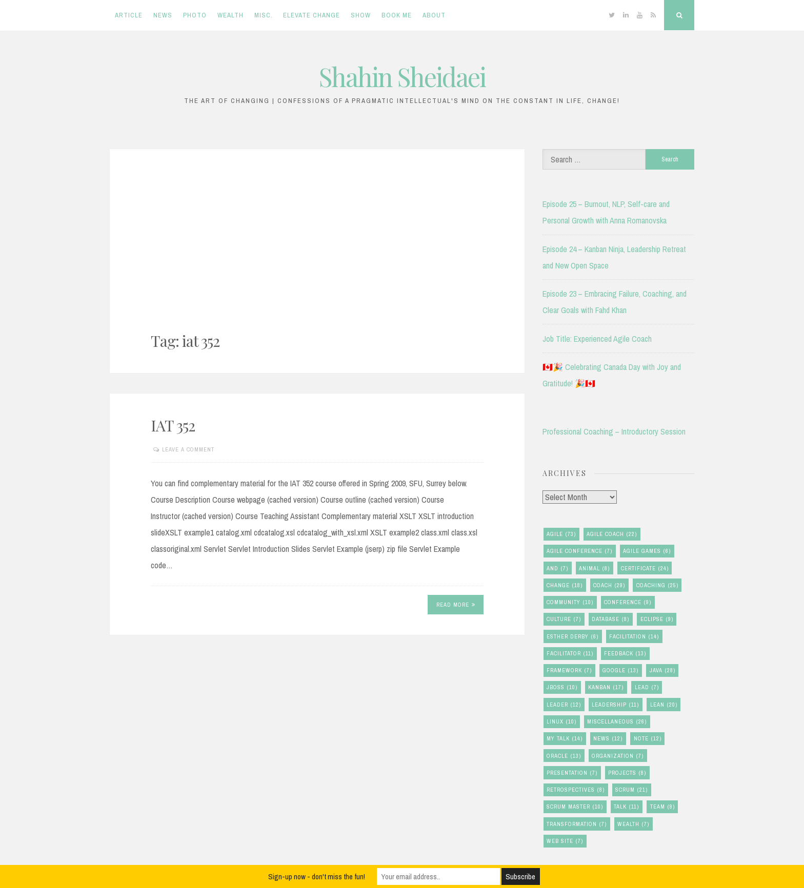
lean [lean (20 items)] (663, 704)
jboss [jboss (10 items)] (562, 687)
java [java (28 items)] (662, 670)
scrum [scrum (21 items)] (631, 790)
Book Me (396, 15)
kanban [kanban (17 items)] (606, 687)
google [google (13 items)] (620, 670)
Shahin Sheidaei (402, 76)
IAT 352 (173, 425)
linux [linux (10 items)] (561, 721)
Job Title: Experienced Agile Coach (597, 338)
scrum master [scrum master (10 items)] (575, 806)
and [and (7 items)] (557, 568)
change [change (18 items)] (564, 585)
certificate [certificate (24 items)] (645, 568)
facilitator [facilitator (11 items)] (570, 653)
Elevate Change (311, 15)
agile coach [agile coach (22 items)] (612, 534)
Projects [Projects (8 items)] (627, 773)
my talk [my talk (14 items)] (564, 738)
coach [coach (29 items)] (609, 585)
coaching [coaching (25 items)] (657, 585)
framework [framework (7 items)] (569, 670)
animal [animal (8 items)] (594, 568)
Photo (195, 15)
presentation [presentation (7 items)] (572, 773)
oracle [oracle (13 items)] (564, 756)
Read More (455, 604)
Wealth (230, 15)
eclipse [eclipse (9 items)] (656, 619)
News (162, 15)
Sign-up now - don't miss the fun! (316, 876)
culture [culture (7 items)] (564, 619)
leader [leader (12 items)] (564, 704)
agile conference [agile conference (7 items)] (579, 551)
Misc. (263, 15)
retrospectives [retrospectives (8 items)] (576, 790)
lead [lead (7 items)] (647, 687)
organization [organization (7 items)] (618, 756)
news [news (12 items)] (607, 738)
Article (129, 15)
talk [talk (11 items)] (626, 806)
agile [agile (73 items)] (561, 534)
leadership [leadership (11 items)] (615, 704)
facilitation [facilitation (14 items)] (634, 636)
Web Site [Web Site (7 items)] (565, 841)
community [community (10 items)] (570, 602)
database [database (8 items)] (610, 619)
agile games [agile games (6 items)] (647, 551)
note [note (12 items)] (647, 738)
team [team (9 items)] (662, 806)
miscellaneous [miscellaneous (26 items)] (617, 721)
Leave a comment (188, 449)
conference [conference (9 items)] (627, 602)
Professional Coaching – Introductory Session (614, 431)
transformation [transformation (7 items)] (577, 824)
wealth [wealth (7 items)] (633, 824)
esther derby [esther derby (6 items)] (572, 636)
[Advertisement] (317, 252)
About (434, 15)
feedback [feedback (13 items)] (625, 653)
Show (361, 15)
